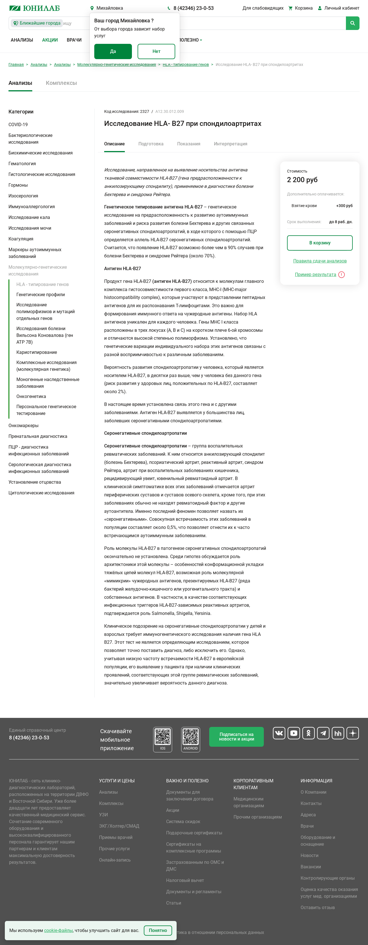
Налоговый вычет (185, 880)
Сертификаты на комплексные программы (193, 847)
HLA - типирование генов (186, 64)
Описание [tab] (114, 144)
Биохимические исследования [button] (40, 153)
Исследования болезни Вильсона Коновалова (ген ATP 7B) (44, 335)
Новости (309, 855)
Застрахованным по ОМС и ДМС (195, 866)
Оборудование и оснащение (318, 841)
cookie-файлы (58, 930)
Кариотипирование (36, 352)
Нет (157, 51)
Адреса (308, 814)
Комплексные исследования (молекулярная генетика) (46, 366)
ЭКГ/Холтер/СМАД (119, 826)
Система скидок (183, 821)
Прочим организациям (258, 817)
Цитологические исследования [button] (41, 493)
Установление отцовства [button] (34, 482)
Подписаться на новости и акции (236, 737)
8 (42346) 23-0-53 (194, 8)
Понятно (158, 930)
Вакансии (311, 866)
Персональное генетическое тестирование (46, 410)
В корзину (320, 243)
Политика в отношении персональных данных (215, 932)
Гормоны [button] (18, 185)
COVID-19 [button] (18, 124)
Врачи (74, 40)
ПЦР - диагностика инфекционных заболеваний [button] (38, 450)
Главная (16, 64)
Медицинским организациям (249, 802)
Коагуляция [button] (20, 239)
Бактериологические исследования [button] (30, 139)
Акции (50, 40)
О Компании (313, 792)
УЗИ (103, 814)
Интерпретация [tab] (230, 144)
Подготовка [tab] (151, 144)
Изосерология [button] (23, 196)
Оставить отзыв (318, 907)
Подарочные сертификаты (194, 833)
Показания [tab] (188, 144)
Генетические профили (40, 294)
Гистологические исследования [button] (41, 174)
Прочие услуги (114, 848)
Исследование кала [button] (29, 217)
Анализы (22, 40)
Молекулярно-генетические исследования (116, 64)
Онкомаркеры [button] (23, 425)
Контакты (311, 803)
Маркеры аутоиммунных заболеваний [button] (34, 253)
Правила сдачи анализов (320, 261)
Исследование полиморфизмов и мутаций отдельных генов (45, 311)
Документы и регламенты (193, 891)
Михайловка (110, 8)
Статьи (173, 903)
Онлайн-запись (115, 860)
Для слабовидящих (263, 8)
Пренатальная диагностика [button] (37, 436)
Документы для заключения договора (189, 795)
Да (113, 51)
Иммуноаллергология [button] (31, 206)
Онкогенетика (31, 396)
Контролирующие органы (328, 878)
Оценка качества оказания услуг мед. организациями (329, 893)
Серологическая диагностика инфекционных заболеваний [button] (39, 468)
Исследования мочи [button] (29, 228)
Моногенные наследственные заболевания (47, 383)
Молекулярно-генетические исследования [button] (37, 270)
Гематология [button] (22, 163)
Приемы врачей (115, 837)
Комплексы (61, 82)
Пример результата (315, 274)
